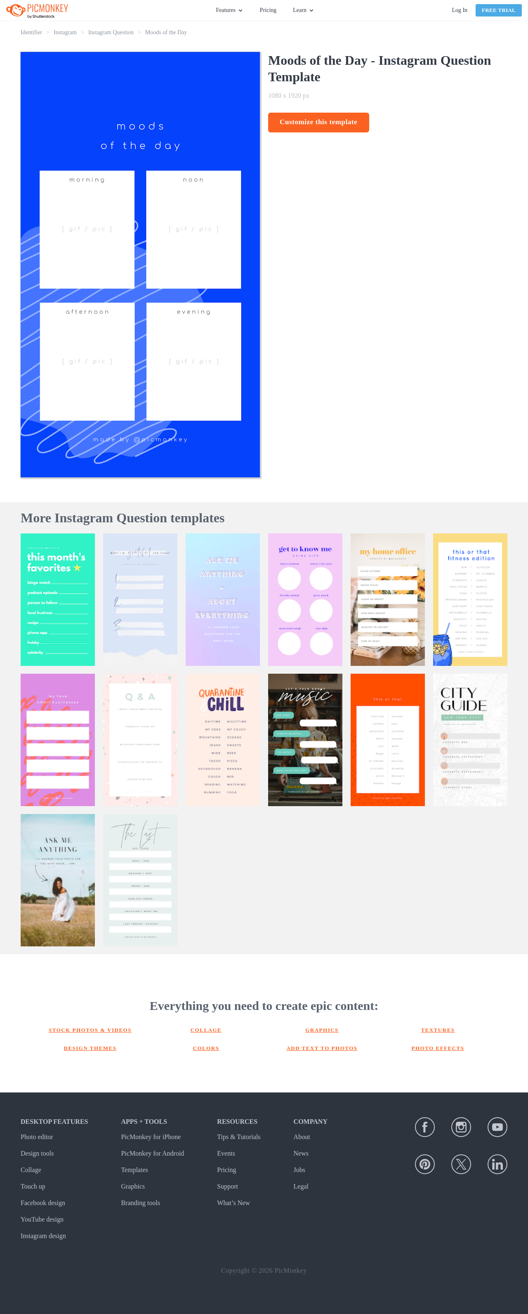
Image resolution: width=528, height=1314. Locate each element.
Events (226, 1153)
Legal (301, 1186)
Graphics (322, 1030)
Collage (206, 1030)
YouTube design (42, 1219)
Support (227, 1186)
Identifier (31, 32)
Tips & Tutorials (238, 1136)
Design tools (37, 1153)
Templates (134, 1169)
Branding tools (140, 1202)
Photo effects (438, 1048)
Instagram (65, 32)
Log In (459, 10)
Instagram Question (111, 32)
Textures (438, 1030)
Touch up (33, 1186)
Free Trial (499, 10)
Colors (206, 1048)
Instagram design (43, 1235)
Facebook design (43, 1202)
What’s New (233, 1202)
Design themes (90, 1048)
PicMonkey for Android (152, 1153)
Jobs (299, 1169)
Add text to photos (321, 1048)
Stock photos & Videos (90, 1030)
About (302, 1136)
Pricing (268, 10)
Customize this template (319, 122)
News (301, 1153)
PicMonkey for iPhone (151, 1136)
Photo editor (37, 1136)
